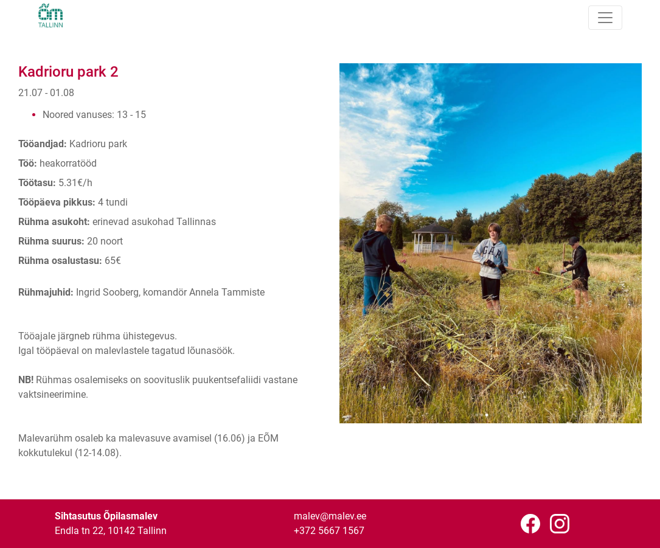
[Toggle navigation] (605, 17)
